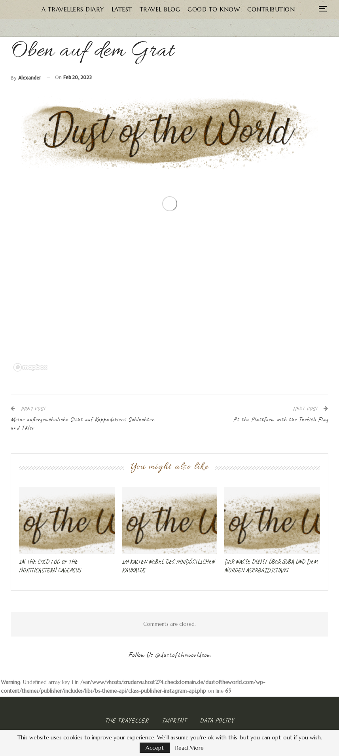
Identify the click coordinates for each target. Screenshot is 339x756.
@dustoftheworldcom (183, 654)
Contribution (271, 9)
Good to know (213, 9)
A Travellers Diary (73, 9)
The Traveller (127, 720)
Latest (122, 9)
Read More (189, 747)
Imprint (174, 720)
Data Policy (217, 720)
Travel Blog (160, 9)
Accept (155, 747)
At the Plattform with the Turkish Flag (280, 419)
